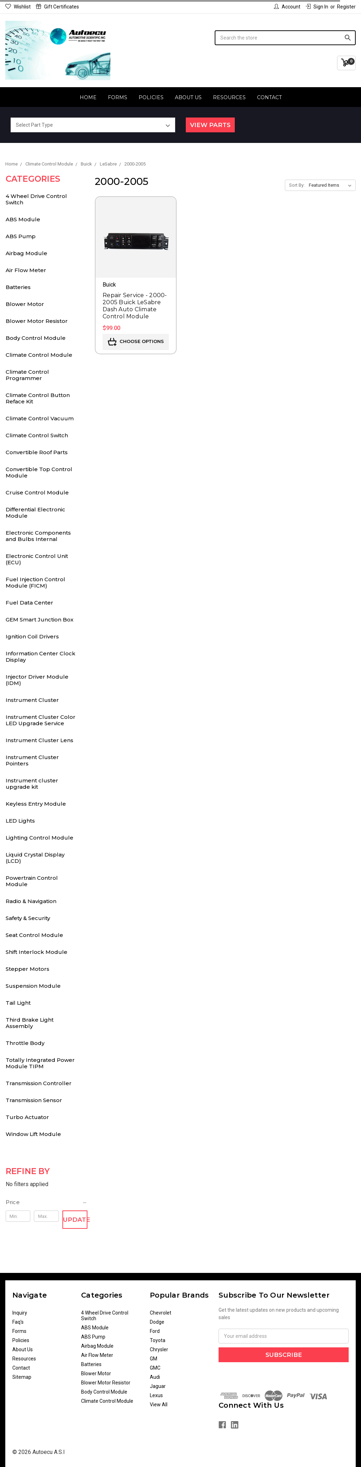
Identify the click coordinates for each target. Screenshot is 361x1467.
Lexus (156, 1395)
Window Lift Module (33, 1134)
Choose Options (136, 342)
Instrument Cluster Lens (39, 740)
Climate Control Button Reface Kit (38, 398)
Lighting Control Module (39, 837)
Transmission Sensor (34, 1100)
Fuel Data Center (29, 602)
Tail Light (18, 1002)
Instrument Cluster (32, 700)
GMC (155, 1368)
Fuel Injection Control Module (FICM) (35, 582)
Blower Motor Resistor (37, 321)
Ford (155, 1331)
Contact (269, 97)
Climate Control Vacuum (40, 418)
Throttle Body (25, 1043)
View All (158, 1404)
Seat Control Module (34, 935)
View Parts (210, 124)
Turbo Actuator (27, 1117)
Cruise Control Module (37, 492)
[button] (47, 1202)
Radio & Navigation (31, 901)
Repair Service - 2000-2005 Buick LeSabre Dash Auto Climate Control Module (135, 306)
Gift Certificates (57, 7)
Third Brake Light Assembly (30, 1022)
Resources (229, 97)
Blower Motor (25, 304)
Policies (151, 97)
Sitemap (21, 1377)
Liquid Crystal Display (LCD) (35, 857)
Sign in (317, 7)
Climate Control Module (39, 354)
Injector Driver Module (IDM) (37, 679)
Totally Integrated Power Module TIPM (40, 1063)
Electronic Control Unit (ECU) (37, 559)
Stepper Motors (27, 969)
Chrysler (159, 1349)
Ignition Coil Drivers (32, 636)
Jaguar (158, 1386)
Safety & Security (28, 918)
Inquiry (19, 1313)
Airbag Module (26, 253)
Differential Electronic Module (35, 512)
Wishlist (18, 7)
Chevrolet (160, 1313)
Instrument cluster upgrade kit (32, 783)
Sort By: (297, 185)
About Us (188, 97)
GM (153, 1358)
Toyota (157, 1340)
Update (75, 1219)
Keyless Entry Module (36, 803)
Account (287, 7)
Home (88, 97)
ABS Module (23, 219)
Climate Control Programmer (27, 374)
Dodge (157, 1322)
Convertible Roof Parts (37, 452)
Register (346, 7)
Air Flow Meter (26, 270)
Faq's (18, 1322)
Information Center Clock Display (40, 656)
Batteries (18, 287)
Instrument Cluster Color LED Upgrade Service (40, 720)
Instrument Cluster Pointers (32, 760)
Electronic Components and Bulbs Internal (38, 535)
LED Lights (20, 820)
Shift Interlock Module (36, 952)
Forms (117, 97)
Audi (155, 1377)
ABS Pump (21, 236)
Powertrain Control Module (32, 881)
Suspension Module (33, 985)
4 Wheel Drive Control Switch (36, 199)
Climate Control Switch (37, 435)
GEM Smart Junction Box (39, 619)
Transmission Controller (39, 1083)
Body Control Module (36, 338)
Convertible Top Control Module (39, 472)
